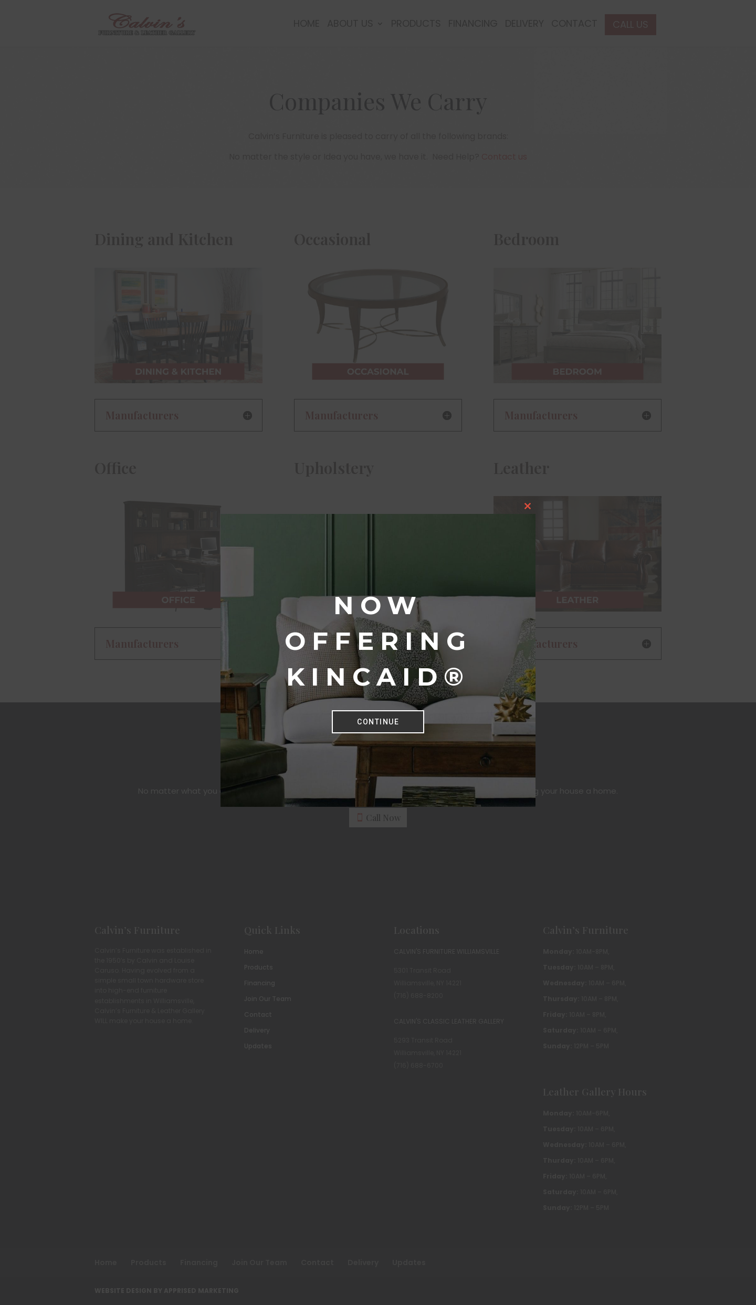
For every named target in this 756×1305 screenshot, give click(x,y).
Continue (378, 722)
